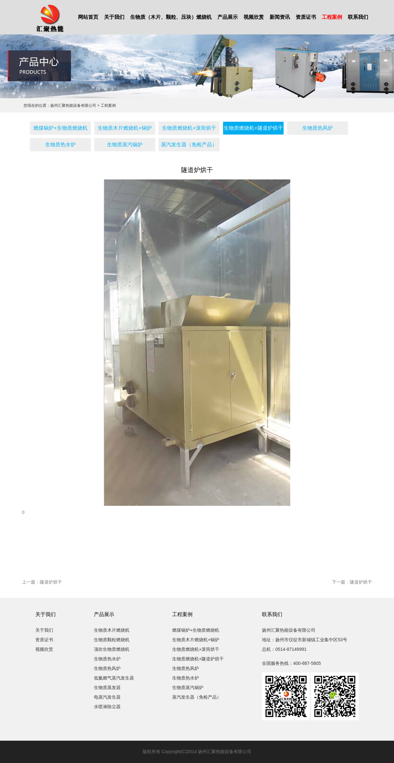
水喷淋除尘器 (107, 706)
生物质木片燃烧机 (112, 630)
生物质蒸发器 (107, 687)
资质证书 (306, 17)
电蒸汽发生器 (107, 697)
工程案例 (332, 17)
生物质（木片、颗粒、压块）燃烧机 (171, 17)
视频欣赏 (253, 17)
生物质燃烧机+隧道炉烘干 (253, 128)
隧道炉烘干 (51, 582)
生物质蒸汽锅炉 (125, 144)
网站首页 (88, 17)
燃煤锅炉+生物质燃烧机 (60, 128)
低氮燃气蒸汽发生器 (114, 677)
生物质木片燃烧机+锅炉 (124, 128)
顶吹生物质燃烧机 (112, 649)
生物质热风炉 (317, 128)
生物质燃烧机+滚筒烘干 (189, 128)
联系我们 (358, 17)
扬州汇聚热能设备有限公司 (73, 105)
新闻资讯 (280, 17)
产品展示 (227, 17)
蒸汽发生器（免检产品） (189, 144)
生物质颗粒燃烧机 (112, 639)
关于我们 (114, 17)
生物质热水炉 (60, 144)
